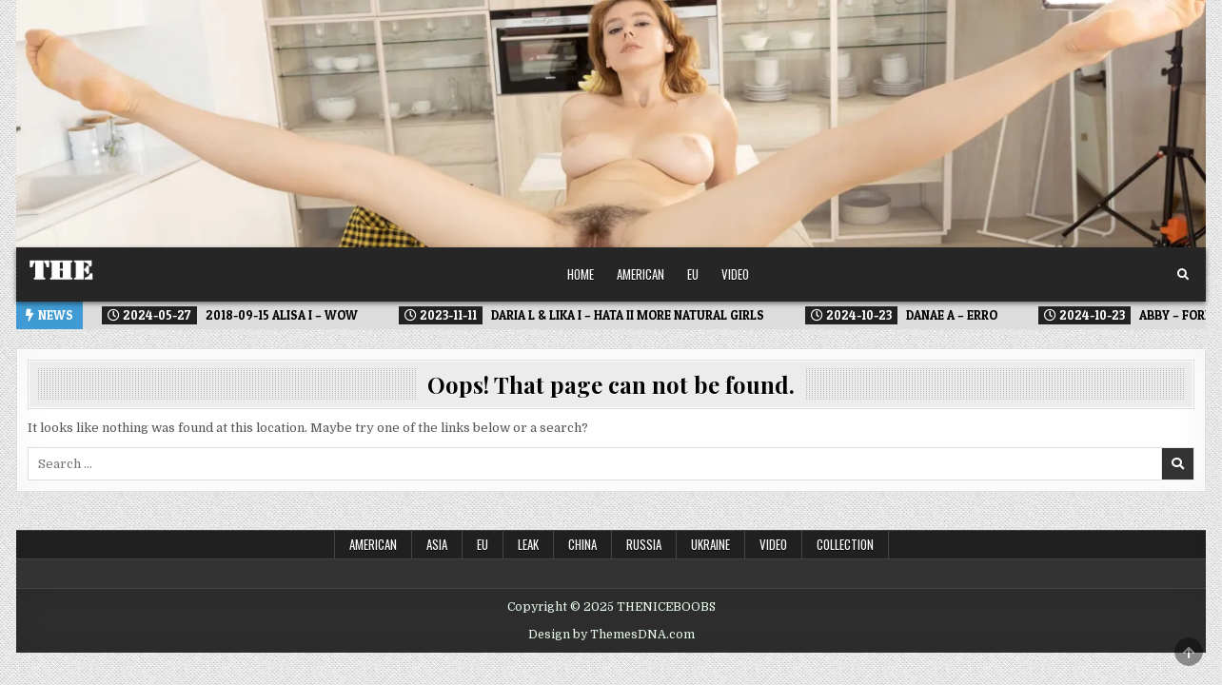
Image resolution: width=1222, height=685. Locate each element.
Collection (845, 544)
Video (735, 274)
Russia (643, 544)
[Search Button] (1183, 275)
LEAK (528, 544)
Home (580, 274)
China (582, 544)
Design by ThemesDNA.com (611, 634)
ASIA (436, 544)
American (640, 274)
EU (693, 274)
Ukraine (710, 544)
